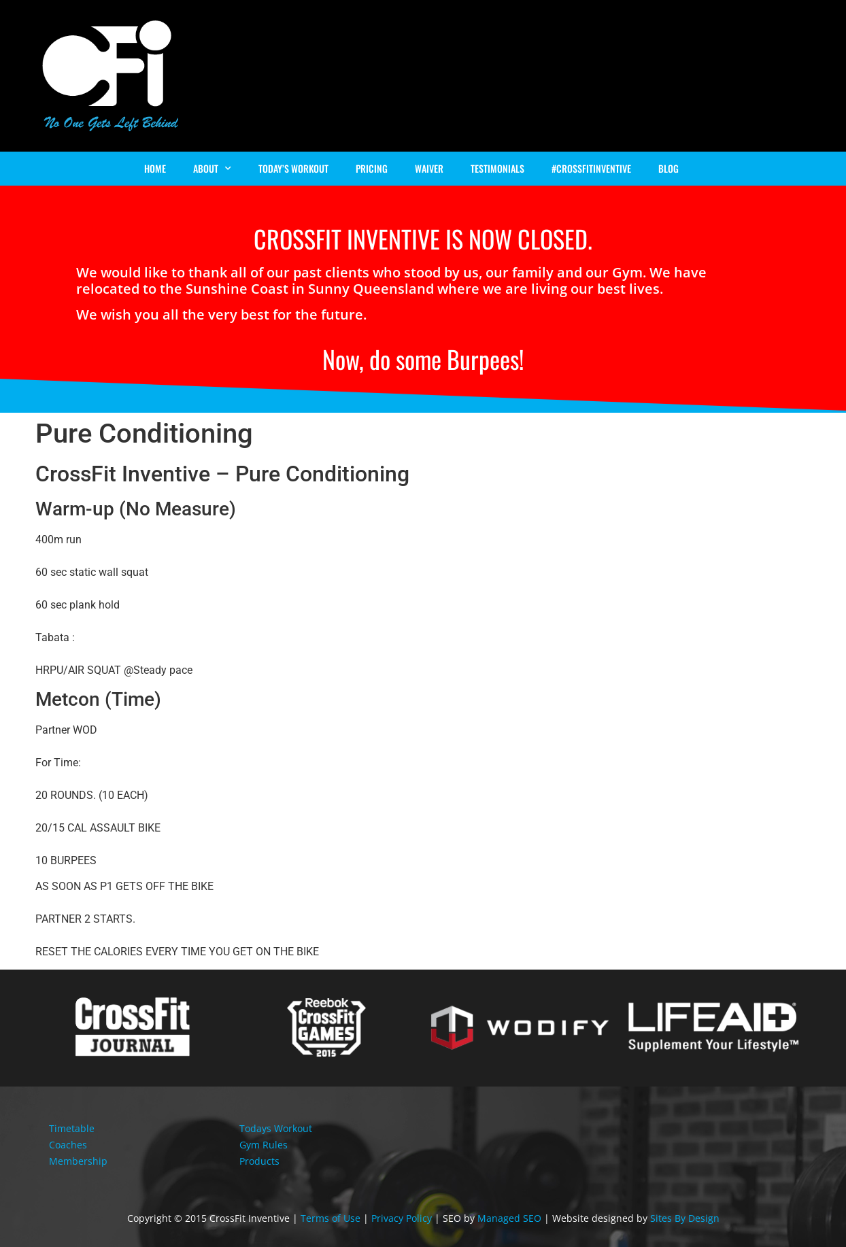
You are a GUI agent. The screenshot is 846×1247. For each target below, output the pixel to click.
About (212, 168)
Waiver (429, 168)
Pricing (372, 168)
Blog (668, 168)
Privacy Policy (401, 1218)
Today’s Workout (293, 168)
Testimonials (497, 168)
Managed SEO (509, 1218)
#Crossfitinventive (591, 168)
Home (155, 168)
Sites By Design (685, 1218)
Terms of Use (330, 1218)
